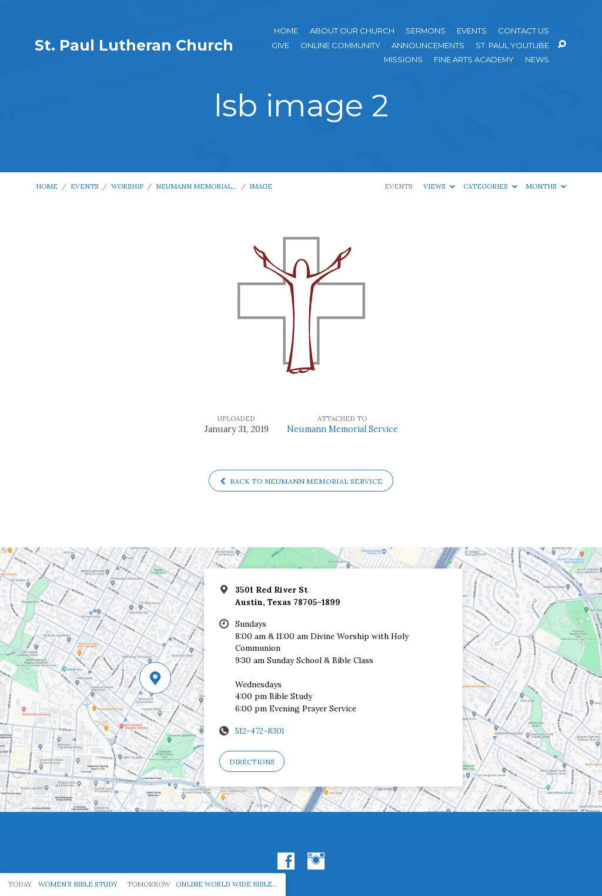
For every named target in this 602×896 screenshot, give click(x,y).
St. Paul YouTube (512, 45)
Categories (490, 186)
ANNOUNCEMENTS (428, 45)
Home (286, 31)
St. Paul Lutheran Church (134, 45)
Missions (403, 59)
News (537, 59)
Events (472, 31)
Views (439, 186)
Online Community (340, 45)
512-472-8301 (260, 731)
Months (546, 186)
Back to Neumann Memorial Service (301, 481)
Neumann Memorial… (196, 186)
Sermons (426, 31)
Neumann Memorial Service (342, 429)
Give (280, 45)
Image (260, 186)
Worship (127, 186)
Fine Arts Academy (474, 59)
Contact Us (523, 31)
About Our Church (352, 31)
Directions (252, 761)
